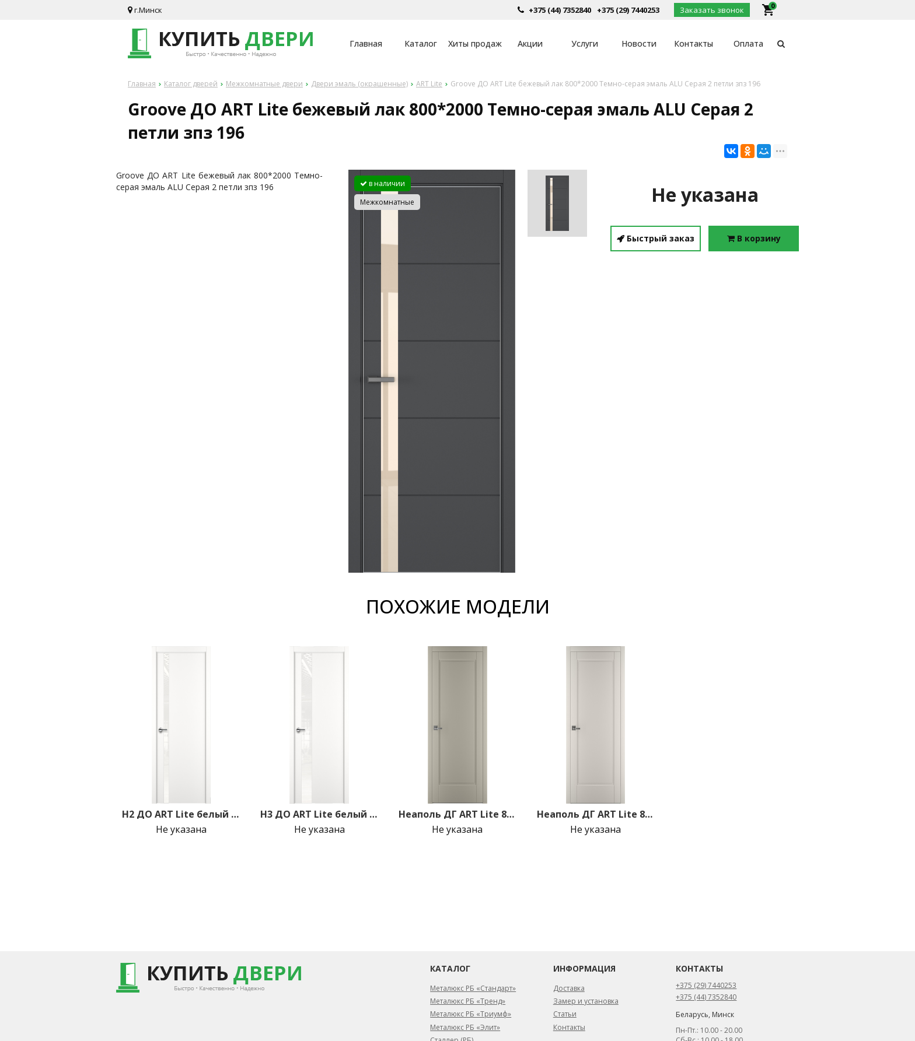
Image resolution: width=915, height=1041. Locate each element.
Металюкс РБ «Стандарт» (473, 988)
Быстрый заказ (655, 238)
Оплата (748, 43)
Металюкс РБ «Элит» (465, 1027)
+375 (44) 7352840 (560, 10)
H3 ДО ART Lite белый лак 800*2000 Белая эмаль (319, 814)
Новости (638, 43)
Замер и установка (586, 1001)
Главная (366, 43)
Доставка (569, 988)
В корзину (754, 238)
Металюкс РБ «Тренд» (467, 1001)
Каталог (420, 43)
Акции (530, 43)
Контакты (693, 43)
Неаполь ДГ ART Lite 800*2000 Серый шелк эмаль (457, 814)
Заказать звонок (712, 10)
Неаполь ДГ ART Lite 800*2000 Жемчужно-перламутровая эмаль (596, 814)
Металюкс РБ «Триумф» (470, 1014)
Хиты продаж (475, 43)
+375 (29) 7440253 (628, 10)
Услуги (584, 43)
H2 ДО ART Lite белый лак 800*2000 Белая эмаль (181, 814)
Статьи (565, 1014)
